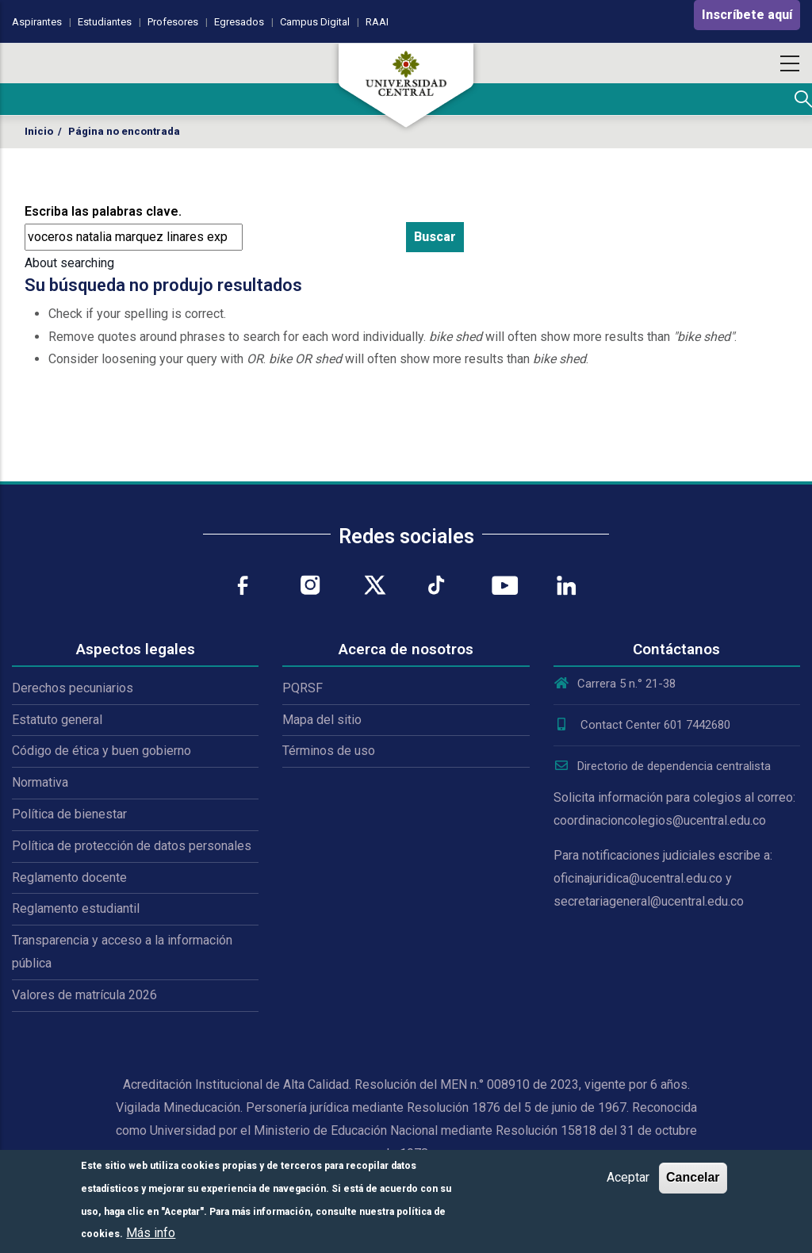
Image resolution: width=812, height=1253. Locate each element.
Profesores (172, 22)
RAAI (377, 22)
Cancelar (693, 1177)
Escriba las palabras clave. (103, 211)
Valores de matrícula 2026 (84, 994)
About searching (69, 262)
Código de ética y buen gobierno (101, 750)
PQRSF (302, 687)
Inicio (39, 131)
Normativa (40, 782)
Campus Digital (315, 22)
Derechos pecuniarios (72, 687)
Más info (150, 1232)
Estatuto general (57, 719)
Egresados (239, 22)
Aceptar (628, 1177)
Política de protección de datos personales (131, 845)
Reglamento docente (69, 877)
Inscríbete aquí (747, 14)
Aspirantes (37, 22)
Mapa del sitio (322, 719)
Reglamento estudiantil (76, 908)
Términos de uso (328, 750)
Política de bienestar (69, 814)
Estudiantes (105, 22)
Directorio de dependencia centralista (662, 766)
